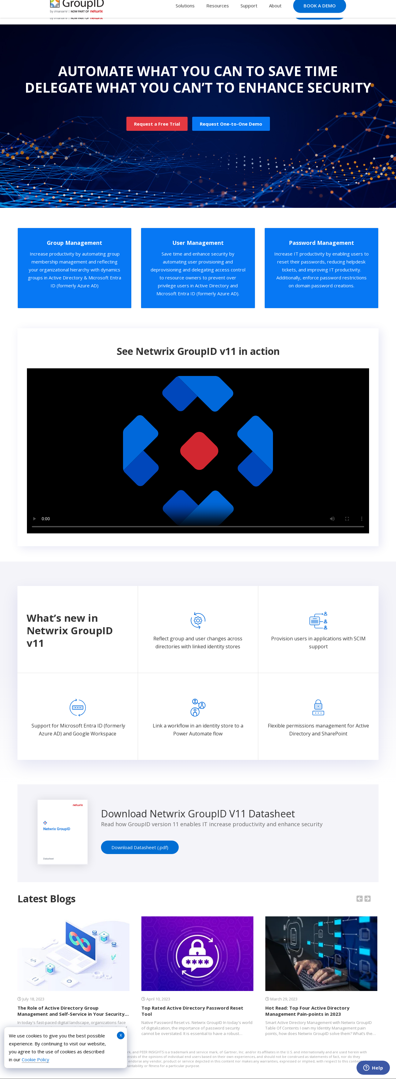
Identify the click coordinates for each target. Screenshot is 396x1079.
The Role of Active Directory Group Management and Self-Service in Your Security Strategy (71, 1014)
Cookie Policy (35, 1059)
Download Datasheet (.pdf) (139, 847)
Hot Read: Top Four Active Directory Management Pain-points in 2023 (307, 1011)
